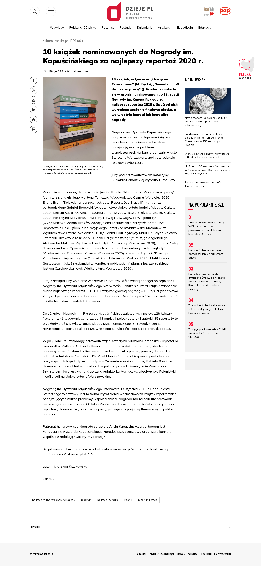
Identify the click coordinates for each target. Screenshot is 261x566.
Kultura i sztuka (80, 71)
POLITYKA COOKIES (222, 554)
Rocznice (108, 27)
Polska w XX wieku (82, 27)
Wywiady (57, 27)
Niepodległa (184, 27)
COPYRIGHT (193, 554)
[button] (230, 528)
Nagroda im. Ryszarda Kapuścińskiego (53, 499)
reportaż (86, 499)
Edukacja (204, 27)
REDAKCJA (181, 554)
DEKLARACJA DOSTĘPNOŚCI (162, 554)
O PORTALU (142, 554)
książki (128, 499)
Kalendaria (144, 27)
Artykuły (164, 27)
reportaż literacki (147, 499)
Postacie (126, 27)
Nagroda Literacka (107, 499)
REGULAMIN (206, 554)
